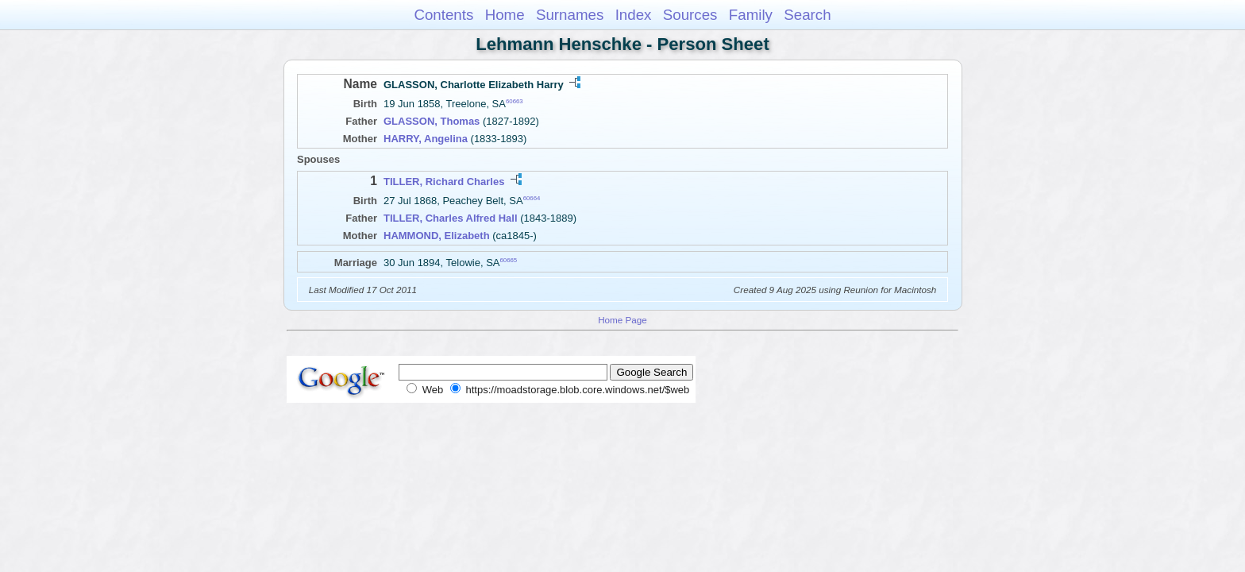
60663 (514, 101)
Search (807, 14)
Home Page (622, 320)
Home (505, 14)
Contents (443, 14)
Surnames (569, 14)
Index (633, 14)
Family (751, 14)
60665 (508, 260)
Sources (690, 14)
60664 (532, 198)
